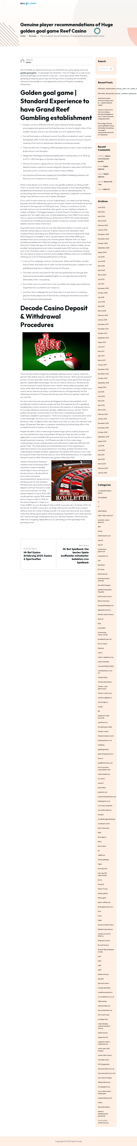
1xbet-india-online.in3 (105, 515)
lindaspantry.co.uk (104, 801)
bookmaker (102, 628)
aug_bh (100, 540)
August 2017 (102, 342)
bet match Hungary (104, 585)
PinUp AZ (101, 884)
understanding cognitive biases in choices (104, 1026)
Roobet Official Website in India (106, 951)
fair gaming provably (105, 727)
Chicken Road (102, 677)
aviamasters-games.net (102, 550)
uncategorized (103, 1019)
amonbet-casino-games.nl (104, 521)
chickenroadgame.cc (105, 698)
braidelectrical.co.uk (105, 639)
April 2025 (101, 270)
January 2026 (102, 230)
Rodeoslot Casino (104, 941)
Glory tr (100, 758)
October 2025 (103, 243)
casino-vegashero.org (105, 657)
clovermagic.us (103, 702)
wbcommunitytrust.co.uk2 (106, 1073)
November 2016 (103, 374)
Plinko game (102, 898)
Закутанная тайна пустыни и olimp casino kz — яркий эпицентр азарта (106, 101)
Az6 (99, 560)
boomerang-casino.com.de (103, 633)
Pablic (100, 864)
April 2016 (101, 405)
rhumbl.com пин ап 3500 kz (104, 935)
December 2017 (103, 324)
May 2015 (101, 455)
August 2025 (102, 252)
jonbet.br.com (102, 792)
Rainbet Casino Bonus (105, 929)
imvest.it (100, 783)
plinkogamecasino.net (105, 907)
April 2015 (101, 459)
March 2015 (102, 464)
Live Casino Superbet (105, 806)
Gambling (101, 745)
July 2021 (101, 284)
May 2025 (101, 266)
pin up (100, 880)
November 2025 (103, 239)
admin (28, 62)
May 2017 (101, 351)
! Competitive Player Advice (104, 492)
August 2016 (102, 387)
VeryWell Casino (103, 1060)
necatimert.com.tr (104, 824)
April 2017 (101, 356)
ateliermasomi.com (104, 536)
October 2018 (102, 293)
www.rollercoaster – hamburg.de (105, 1092)
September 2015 (103, 437)
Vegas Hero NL (103, 1037)
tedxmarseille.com (104, 1006)
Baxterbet (101, 565)
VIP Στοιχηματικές (103, 1064)
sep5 (99, 970)
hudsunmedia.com (104, 774)
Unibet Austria (102, 1033)
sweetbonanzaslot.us (105, 992)
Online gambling (103, 860)
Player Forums (103, 889)
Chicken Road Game (105, 682)
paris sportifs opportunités (102, 874)
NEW (99, 833)
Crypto (100, 707)
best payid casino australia (104, 579)
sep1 (99, 956)
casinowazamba (103, 662)
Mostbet (101, 815)
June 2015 (101, 450)
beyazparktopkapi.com (105, 605)
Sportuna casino (103, 983)
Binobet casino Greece (106, 614)
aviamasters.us (103, 556)
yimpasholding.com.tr (105, 1098)
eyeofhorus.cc (103, 722)
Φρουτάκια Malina (104, 1107)
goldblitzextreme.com (105, 763)
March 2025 (102, 275)
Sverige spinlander (104, 988)
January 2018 (102, 320)
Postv (100, 916)
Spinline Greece (103, 974)
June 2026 (101, 207)
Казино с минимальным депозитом (103, 1114)
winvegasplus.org (104, 1087)
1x (98, 506)
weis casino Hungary (105, 1078)
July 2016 (101, 392)
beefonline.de (102, 574)
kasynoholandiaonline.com (107, 797)
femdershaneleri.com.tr (106, 736)
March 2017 (102, 360)
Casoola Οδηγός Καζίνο (106, 666)
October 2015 (102, 432)
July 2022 (101, 279)
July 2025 (101, 257)
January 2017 (102, 365)
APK (99, 527)
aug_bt (100, 545)
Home (22, 36)
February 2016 (103, 414)
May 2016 (101, 401)
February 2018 (103, 315)
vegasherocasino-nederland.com (104, 1043)
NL (99, 851)
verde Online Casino (105, 1055)
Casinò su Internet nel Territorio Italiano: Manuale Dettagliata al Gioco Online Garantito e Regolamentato (106, 114)
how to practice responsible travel (104, 768)
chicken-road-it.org (105, 693)
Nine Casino (102, 846)
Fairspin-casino (103, 731)
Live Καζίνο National (104, 810)
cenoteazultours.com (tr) (105, 672)
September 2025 (103, 248)
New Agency (102, 837)
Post (99, 911)
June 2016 (101, 396)
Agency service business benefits (104, 158)
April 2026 (101, 216)
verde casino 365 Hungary (104, 1050)
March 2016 (102, 410)
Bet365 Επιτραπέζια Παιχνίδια (104, 591)
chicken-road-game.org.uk (103, 687)
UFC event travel (103, 1015)
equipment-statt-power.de (104, 717)
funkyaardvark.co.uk (105, 740)
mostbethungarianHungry (106, 819)
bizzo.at (100, 619)
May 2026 (101, 212)
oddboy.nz (101, 855)
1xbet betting (102, 511)
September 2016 (103, 383)
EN (99, 711)
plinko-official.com (104, 902)
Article (100, 531)
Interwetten (102, 788)
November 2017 (103, 329)
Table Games (102, 1001)
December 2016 (103, 369)
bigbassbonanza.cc (104, 610)
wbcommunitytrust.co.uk (106, 1069)
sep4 (99, 965)
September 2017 (103, 338)
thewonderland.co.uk (105, 1010)
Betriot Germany (103, 601)
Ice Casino (101, 779)
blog (99, 623)
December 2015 (103, 423)
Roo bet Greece (103, 945)
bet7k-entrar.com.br (105, 596)
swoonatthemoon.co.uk (106, 997)
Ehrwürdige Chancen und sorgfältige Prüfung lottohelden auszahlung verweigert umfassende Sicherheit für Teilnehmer (106, 129)
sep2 (99, 961)
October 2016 (102, 378)
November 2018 (103, 288)
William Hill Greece (104, 1082)
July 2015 (101, 446)
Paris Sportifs (102, 869)
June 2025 (101, 261)
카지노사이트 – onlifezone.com (103, 1122)
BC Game (101, 569)
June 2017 (101, 347)
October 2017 (102, 333)
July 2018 (101, 297)
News (100, 842)
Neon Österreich (103, 828)
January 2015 (102, 473)
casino (100, 653)
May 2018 (101, 306)
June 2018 (101, 302)
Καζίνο (100, 1102)
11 (98, 502)
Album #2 (106, 189)
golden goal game (28, 73)
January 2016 (102, 419)
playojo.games (103, 893)
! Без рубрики (102, 497)
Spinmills (101, 979)
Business (32, 36)
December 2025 (103, 234)
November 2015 (103, 428)
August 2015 (102, 441)
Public (100, 920)
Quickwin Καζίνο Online (105, 925)
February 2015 (103, 468)
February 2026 (103, 225)
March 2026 (102, 221)
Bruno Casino (102, 644)
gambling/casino (103, 749)
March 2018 (102, 311)
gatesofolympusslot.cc (105, 754)
